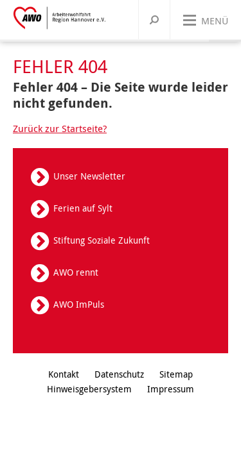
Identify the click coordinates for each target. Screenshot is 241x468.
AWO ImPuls (78, 304)
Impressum (170, 389)
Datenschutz (119, 374)
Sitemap (176, 374)
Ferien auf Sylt (82, 208)
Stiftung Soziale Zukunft (101, 240)
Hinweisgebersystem (89, 389)
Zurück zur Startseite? (60, 128)
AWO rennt (75, 272)
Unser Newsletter (89, 176)
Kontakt (63, 374)
